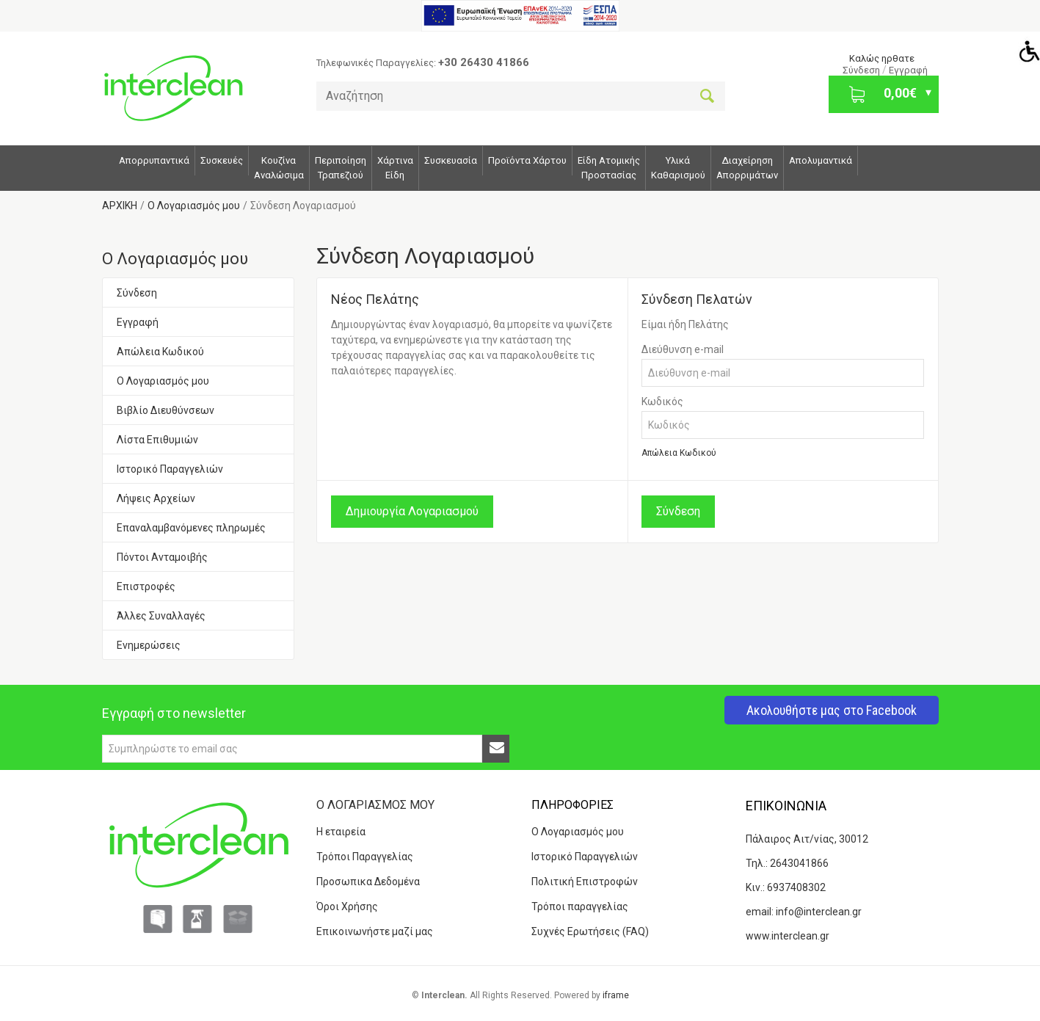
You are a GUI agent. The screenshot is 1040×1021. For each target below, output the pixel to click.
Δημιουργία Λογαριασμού (412, 511)
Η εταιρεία (341, 831)
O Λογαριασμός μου (194, 205)
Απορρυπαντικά (154, 160)
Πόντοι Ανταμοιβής (162, 557)
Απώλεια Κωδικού (160, 351)
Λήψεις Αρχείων (156, 498)
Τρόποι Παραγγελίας (364, 856)
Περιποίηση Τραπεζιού (340, 168)
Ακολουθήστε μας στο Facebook (831, 710)
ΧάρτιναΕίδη (395, 168)
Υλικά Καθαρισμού (678, 168)
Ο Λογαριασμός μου (163, 381)
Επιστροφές (146, 586)
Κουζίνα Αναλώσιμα (279, 168)
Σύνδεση (862, 70)
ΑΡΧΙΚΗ (119, 205)
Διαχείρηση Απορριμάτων (747, 168)
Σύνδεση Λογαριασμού (303, 205)
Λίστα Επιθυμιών (157, 440)
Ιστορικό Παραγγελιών (170, 469)
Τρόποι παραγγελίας (579, 906)
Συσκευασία (450, 160)
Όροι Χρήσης (347, 906)
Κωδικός (662, 401)
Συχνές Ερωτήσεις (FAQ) (590, 931)
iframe (616, 995)
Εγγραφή (908, 70)
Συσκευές (221, 160)
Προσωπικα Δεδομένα (368, 881)
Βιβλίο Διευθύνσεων (165, 410)
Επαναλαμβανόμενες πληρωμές (191, 528)
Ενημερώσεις (149, 645)
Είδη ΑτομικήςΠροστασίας (609, 168)
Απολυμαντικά (820, 160)
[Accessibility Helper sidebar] (1026, 51)
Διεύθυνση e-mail (682, 349)
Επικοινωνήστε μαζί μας (374, 931)
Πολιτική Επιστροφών (584, 881)
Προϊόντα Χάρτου (527, 160)
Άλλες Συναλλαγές (161, 616)
